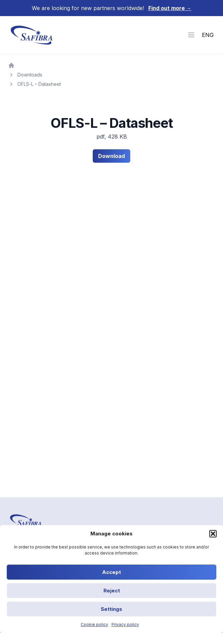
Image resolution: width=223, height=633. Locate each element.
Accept (111, 572)
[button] (213, 533)
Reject (111, 590)
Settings (111, 609)
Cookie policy (94, 624)
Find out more (170, 8)
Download (111, 156)
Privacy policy (125, 624)
